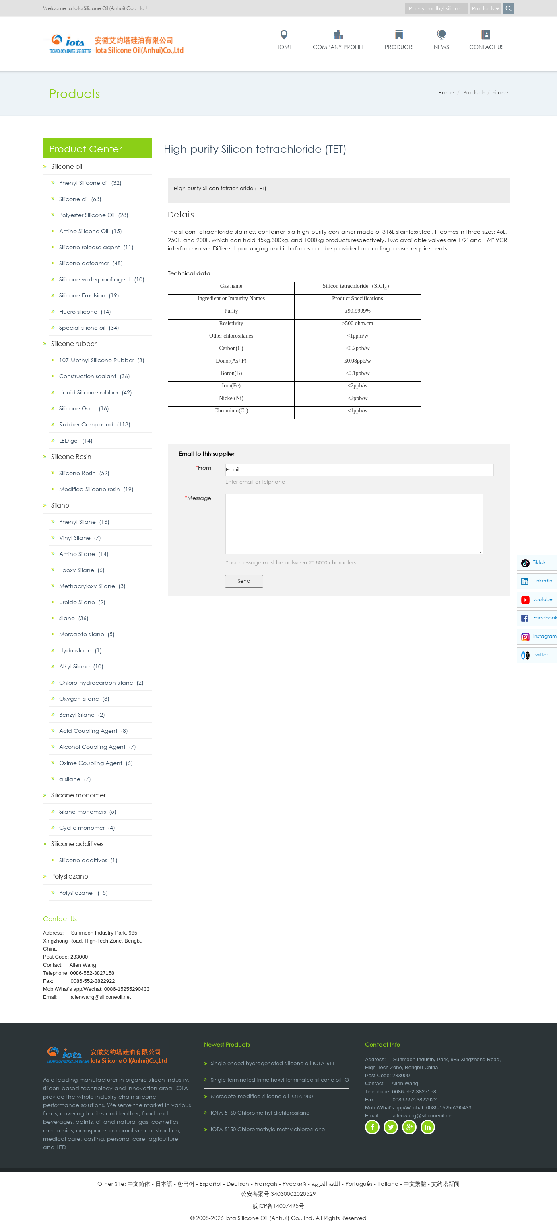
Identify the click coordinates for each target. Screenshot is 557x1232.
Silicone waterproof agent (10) (101, 279)
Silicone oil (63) (80, 199)
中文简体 (139, 1183)
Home (284, 47)
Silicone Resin (71, 456)
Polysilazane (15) (83, 892)
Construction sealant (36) (94, 376)
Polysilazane (69, 876)
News (441, 47)
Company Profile (339, 47)
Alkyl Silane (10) (81, 666)
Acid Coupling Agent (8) (93, 730)
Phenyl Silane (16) (84, 521)
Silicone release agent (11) (96, 247)
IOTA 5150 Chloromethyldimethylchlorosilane (268, 1129)
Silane (60, 505)
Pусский (294, 1183)
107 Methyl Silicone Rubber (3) (101, 360)
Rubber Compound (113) (94, 424)
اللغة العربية (326, 1183)
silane (500, 92)
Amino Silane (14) (84, 554)
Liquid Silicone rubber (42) (95, 392)
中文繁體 (415, 1183)
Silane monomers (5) (87, 811)
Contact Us (486, 47)
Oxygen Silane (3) (84, 698)
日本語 (163, 1183)
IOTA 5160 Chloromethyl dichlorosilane (260, 1112)
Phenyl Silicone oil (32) (90, 183)
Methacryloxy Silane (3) (92, 586)
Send (244, 581)
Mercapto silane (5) (87, 634)
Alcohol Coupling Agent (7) (97, 746)
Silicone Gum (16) (84, 408)
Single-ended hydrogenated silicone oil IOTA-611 (273, 1063)
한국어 (185, 1183)
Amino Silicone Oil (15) (90, 231)
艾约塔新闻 (445, 1183)
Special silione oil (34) (89, 327)
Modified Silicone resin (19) (96, 489)
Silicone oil (66, 166)
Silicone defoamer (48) (91, 263)
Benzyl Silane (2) (82, 714)
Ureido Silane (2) (82, 602)
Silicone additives (77, 843)
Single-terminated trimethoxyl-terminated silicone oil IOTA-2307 (289, 1079)
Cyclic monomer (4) (87, 827)
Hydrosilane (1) (80, 650)
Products (399, 47)
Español (210, 1183)
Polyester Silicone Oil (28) (93, 215)
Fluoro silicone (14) (85, 311)
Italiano (388, 1183)
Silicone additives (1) (88, 860)
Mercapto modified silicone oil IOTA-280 (262, 1096)
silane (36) (74, 618)
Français (265, 1183)
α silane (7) (75, 779)
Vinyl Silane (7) (80, 537)
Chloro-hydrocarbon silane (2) (101, 682)
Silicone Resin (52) (84, 473)
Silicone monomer (78, 795)
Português (358, 1183)
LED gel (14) (76, 440)
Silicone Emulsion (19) (89, 295)
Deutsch (238, 1183)
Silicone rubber (74, 343)
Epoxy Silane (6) (82, 570)
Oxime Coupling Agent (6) (96, 763)
